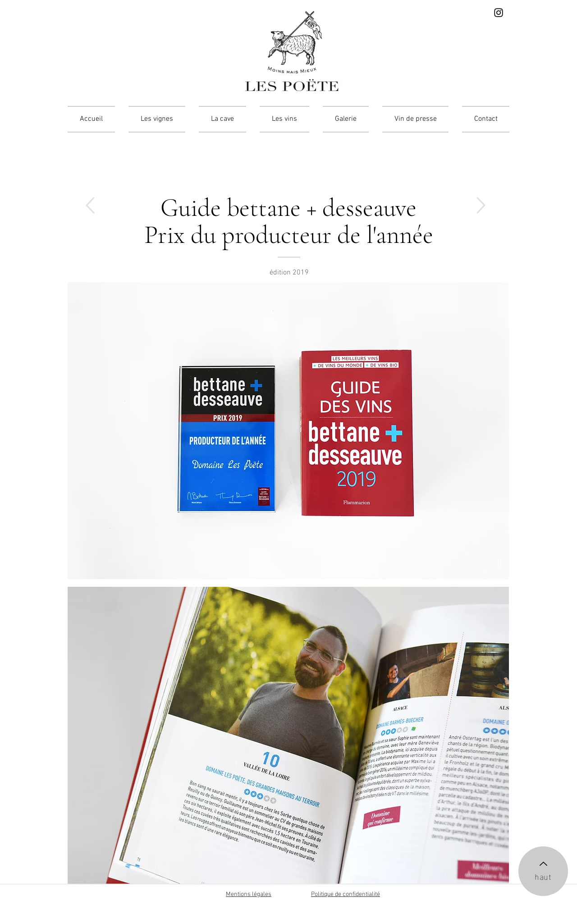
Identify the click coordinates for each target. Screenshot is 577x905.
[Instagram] (498, 12)
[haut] (543, 871)
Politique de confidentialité (345, 894)
